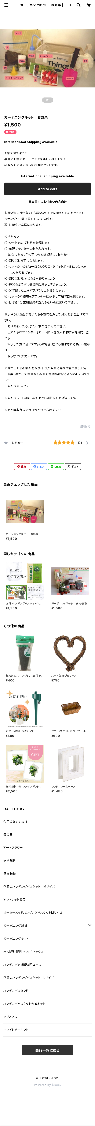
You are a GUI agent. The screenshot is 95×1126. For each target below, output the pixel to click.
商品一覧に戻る (47, 1050)
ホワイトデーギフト (16, 1030)
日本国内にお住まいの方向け (48, 201)
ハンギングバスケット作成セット (24, 1003)
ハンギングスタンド (15, 990)
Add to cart (47, 189)
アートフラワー (13, 847)
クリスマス (10, 1016)
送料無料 (9, 860)
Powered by (47, 1085)
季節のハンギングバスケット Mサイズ (29, 886)
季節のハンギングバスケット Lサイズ (28, 977)
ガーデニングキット (16, 938)
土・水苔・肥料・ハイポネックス (23, 951)
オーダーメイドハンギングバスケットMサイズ (32, 912)
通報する (85, 426)
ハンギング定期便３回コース (22, 964)
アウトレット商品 (14, 899)
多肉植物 (9, 873)
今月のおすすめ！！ (15, 821)
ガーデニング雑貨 (15, 925)
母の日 (7, 834)
